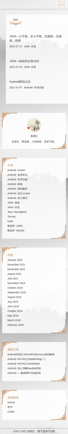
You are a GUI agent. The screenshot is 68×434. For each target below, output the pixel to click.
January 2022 (15, 260)
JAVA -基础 (13, 202)
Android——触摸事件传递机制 (24, 373)
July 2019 (12, 301)
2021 (15, 19)
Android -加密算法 (17, 174)
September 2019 (16, 292)
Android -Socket (16, 170)
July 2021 (12, 278)
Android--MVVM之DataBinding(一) (26, 359)
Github (11, 402)
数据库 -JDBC (15, 225)
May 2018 (12, 315)
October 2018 (15, 311)
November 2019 (16, 283)
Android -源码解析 (17, 188)
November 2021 (16, 269)
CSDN (11, 411)
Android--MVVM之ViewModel (23, 363)
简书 (9, 407)
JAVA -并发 (30, 46)
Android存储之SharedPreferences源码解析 (31, 354)
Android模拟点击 (20, 81)
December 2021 (16, 264)
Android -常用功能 (34, 87)
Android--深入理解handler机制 (24, 368)
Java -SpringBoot (16, 211)
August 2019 (14, 297)
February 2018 (15, 324)
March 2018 (14, 320)
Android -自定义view (18, 193)
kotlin (10, 221)
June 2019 (13, 306)
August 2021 (14, 273)
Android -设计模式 (17, 198)
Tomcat (11, 216)
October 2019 (15, 287)
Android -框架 (15, 184)
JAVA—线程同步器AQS (24, 61)
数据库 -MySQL (16, 230)
